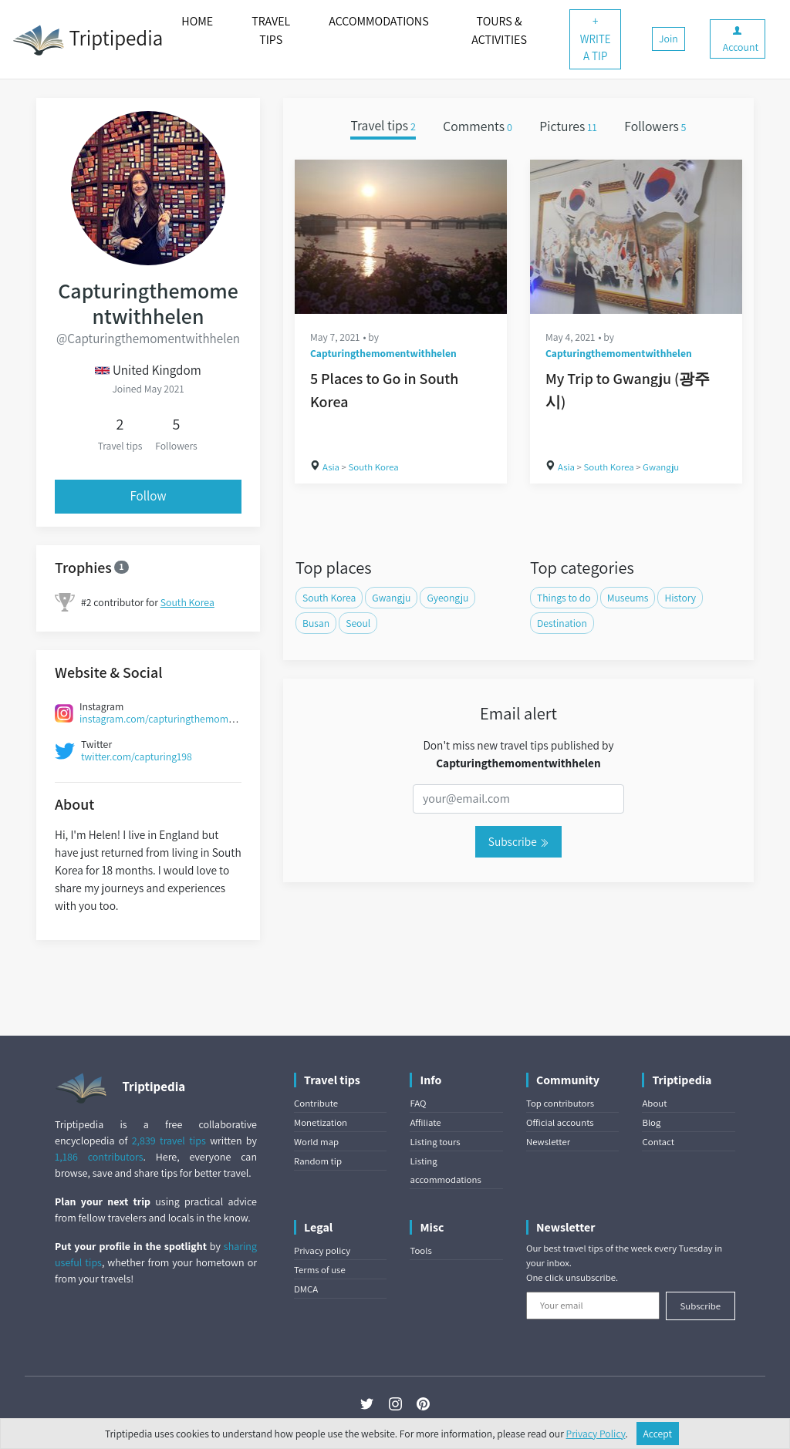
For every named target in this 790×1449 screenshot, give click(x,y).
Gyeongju (447, 598)
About (654, 1103)
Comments (477, 126)
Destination (562, 623)
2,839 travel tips (169, 1140)
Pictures (568, 126)
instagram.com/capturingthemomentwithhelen (183, 719)
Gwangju (661, 466)
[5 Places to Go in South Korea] (401, 237)
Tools (420, 1250)
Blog (651, 1122)
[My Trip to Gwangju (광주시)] (636, 237)
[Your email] (593, 1305)
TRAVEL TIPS (271, 30)
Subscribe (518, 841)
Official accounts (560, 1122)
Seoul (358, 623)
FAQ (418, 1103)
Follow (148, 495)
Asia (330, 466)
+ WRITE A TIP (595, 38)
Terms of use (320, 1269)
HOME (197, 21)
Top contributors (560, 1103)
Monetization (320, 1122)
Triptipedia (87, 40)
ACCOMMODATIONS (378, 21)
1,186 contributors (99, 1157)
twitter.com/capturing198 (136, 756)
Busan (315, 623)
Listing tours (435, 1141)
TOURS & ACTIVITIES (499, 30)
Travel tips (382, 126)
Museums (628, 598)
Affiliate (425, 1122)
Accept (658, 1434)
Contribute (316, 1103)
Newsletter (548, 1141)
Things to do (564, 598)
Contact (658, 1141)
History (680, 598)
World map (316, 1141)
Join (668, 38)
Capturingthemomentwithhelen (383, 353)
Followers (655, 126)
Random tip (318, 1161)
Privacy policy (322, 1250)
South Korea (187, 602)
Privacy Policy (596, 1434)
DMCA (306, 1289)
